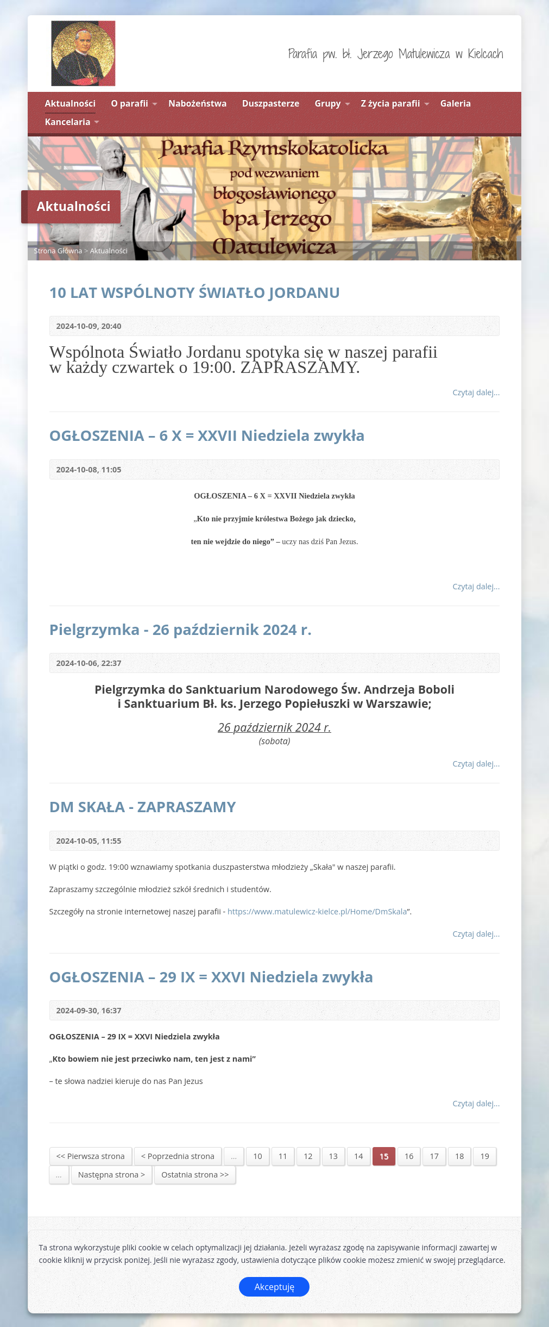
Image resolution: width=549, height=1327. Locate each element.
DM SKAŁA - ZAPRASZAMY (142, 806)
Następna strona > (112, 1174)
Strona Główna (58, 251)
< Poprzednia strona (177, 1156)
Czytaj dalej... (476, 392)
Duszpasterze (271, 103)
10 (257, 1156)
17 (434, 1156)
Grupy (328, 103)
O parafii (129, 103)
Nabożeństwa (197, 103)
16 (409, 1156)
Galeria (455, 103)
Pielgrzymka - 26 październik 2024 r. (180, 629)
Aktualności (70, 103)
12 (308, 1156)
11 (283, 1156)
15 (384, 1156)
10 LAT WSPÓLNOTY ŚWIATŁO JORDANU (194, 292)
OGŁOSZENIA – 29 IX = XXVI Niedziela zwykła (211, 977)
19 (484, 1156)
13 (333, 1156)
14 (358, 1156)
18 (459, 1156)
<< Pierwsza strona (90, 1156)
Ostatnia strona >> (195, 1174)
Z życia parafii (390, 103)
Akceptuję (275, 1287)
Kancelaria (68, 122)
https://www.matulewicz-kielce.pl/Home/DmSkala (317, 911)
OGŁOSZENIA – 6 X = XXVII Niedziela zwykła (207, 435)
